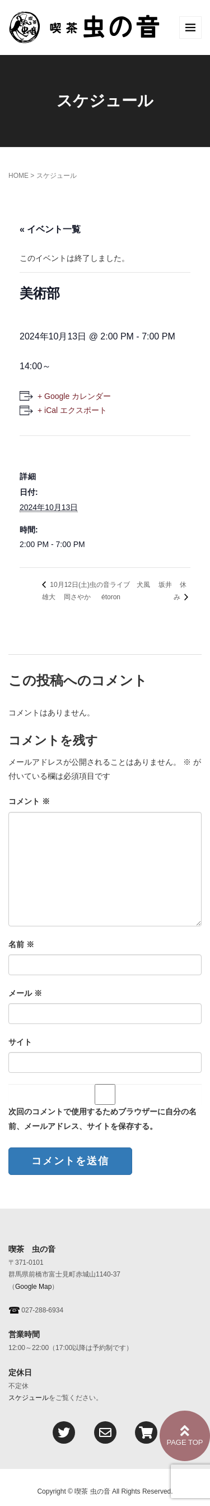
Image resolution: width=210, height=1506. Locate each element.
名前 (21, 944)
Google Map (33, 1287)
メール (25, 993)
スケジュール (28, 1398)
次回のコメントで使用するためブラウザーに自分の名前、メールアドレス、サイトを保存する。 (102, 1118)
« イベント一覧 (50, 229)
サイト (20, 1041)
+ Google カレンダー (74, 396)
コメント (29, 801)
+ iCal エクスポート (72, 410)
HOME (18, 176)
